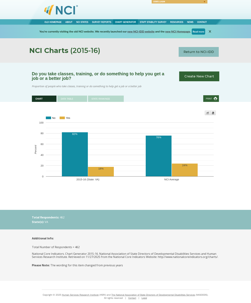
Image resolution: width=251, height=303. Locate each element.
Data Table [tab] (67, 98)
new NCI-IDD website (141, 31)
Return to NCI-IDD (199, 52)
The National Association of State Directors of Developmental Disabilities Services (153, 294)
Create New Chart (199, 76)
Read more (198, 31)
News (190, 22)
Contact (202, 22)
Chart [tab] (39, 98)
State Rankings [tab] (101, 98)
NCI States (82, 22)
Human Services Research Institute (80, 294)
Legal (144, 298)
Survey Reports (101, 22)
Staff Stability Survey (153, 22)
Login (178, 2)
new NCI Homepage (177, 31)
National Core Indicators (61, 9)
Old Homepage (53, 22)
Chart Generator (125, 22)
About (68, 22)
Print (209, 98)
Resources (176, 22)
